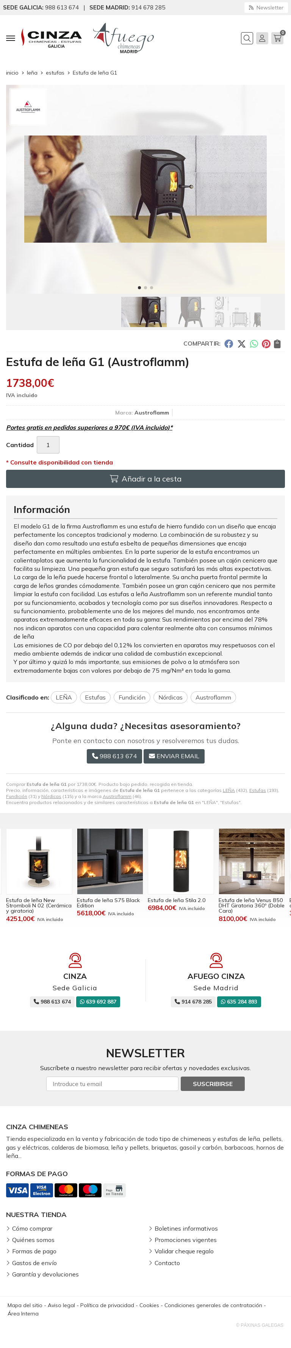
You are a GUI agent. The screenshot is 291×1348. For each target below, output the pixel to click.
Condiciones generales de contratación (213, 1305)
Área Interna (23, 1313)
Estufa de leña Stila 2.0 (177, 900)
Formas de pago (34, 1251)
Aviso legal (61, 1305)
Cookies (149, 1305)
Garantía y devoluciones (45, 1274)
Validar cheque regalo (184, 1251)
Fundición (16, 796)
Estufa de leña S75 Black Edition (108, 903)
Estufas (257, 790)
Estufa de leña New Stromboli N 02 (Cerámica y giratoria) (39, 906)
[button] (139, 287)
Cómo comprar (32, 1228)
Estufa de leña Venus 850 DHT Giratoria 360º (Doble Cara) (252, 906)
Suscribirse (213, 1084)
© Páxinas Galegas (259, 1325)
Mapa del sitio (25, 1305)
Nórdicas (51, 796)
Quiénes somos (33, 1240)
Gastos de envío (34, 1263)
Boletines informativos (186, 1228)
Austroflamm (117, 796)
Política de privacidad (107, 1305)
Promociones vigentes (186, 1240)
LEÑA (229, 790)
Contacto (167, 1263)
